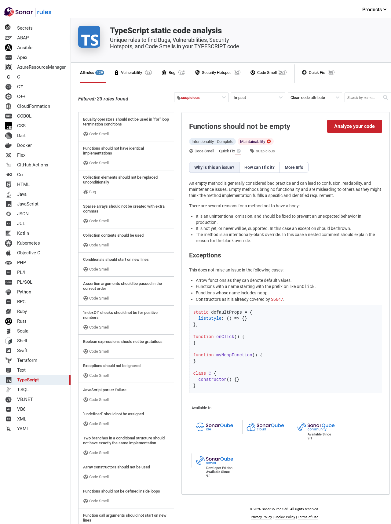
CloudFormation (27, 106)
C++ (15, 96)
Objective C (22, 253)
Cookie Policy (285, 517)
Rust (15, 321)
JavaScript (21, 204)
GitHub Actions (26, 165)
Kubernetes (22, 243)
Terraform (21, 360)
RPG (15, 301)
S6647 (277, 299)
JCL (15, 223)
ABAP (17, 38)
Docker (18, 145)
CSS (15, 125)
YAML (17, 428)
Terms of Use (308, 517)
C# (14, 86)
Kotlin (17, 233)
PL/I (15, 272)
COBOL (18, 116)
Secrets (19, 28)
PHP (15, 262)
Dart (15, 135)
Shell (16, 340)
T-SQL (17, 389)
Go (14, 174)
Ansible (18, 47)
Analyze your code (354, 126)
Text (15, 370)
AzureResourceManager (35, 67)
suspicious (265, 151)
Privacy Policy (261, 517)
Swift (16, 350)
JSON (17, 213)
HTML (17, 184)
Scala (16, 331)
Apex (16, 57)
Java (16, 194)
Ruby (16, 311)
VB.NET (19, 399)
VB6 (15, 409)
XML (15, 419)
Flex (15, 155)
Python (18, 292)
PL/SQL (18, 282)
